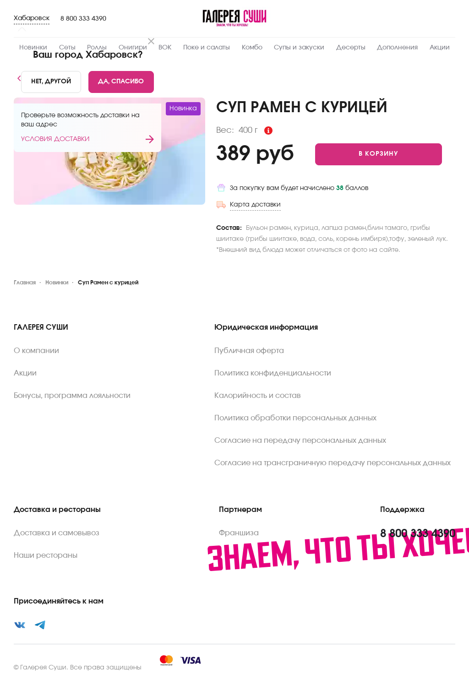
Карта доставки (255, 204)
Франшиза (239, 533)
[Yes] (121, 82)
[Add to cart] (378, 154)
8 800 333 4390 (83, 19)
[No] (51, 82)
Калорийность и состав (257, 395)
